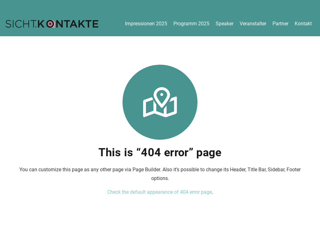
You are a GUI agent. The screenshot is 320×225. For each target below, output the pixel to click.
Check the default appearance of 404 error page (159, 192)
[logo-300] (52, 23)
